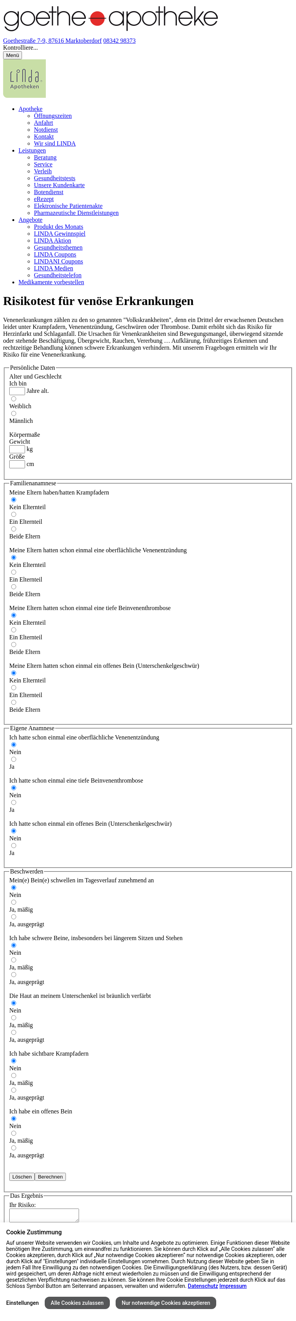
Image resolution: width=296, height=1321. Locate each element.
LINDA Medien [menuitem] (53, 268)
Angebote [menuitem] (30, 219)
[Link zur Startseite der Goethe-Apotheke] (111, 33)
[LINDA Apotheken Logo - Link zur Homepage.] (24, 95)
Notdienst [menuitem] (46, 129)
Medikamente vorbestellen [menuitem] (51, 282)
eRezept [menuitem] (44, 199)
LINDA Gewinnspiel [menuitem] (60, 233)
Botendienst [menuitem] (48, 192)
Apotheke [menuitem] (30, 109)
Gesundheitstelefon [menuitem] (58, 275)
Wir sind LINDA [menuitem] (55, 143)
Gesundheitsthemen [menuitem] (58, 247)
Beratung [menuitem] (45, 157)
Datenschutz (203, 1286)
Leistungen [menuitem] (32, 150)
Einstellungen (22, 1303)
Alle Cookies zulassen (77, 1303)
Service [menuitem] (43, 164)
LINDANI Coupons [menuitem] (58, 261)
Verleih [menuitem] (43, 171)
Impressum (233, 1286)
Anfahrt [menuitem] (43, 122)
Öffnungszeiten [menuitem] (53, 115)
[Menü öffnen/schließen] (12, 55)
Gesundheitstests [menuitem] (55, 178)
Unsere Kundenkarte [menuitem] (59, 185)
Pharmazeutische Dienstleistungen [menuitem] (76, 213)
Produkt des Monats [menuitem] (58, 226)
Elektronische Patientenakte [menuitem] (68, 206)
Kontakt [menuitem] (44, 136)
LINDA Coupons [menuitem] (55, 254)
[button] (148, 47)
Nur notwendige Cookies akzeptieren (166, 1303)
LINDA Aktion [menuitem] (52, 240)
